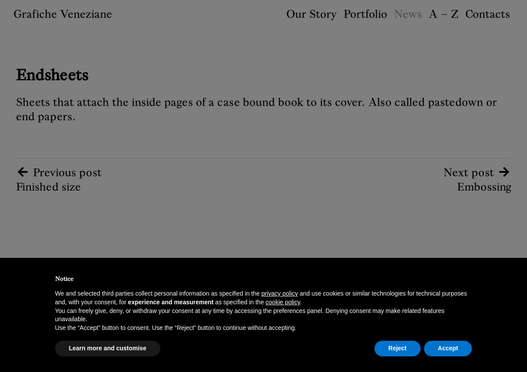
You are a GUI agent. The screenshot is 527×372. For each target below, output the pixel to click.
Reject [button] (397, 348)
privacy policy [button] (280, 293)
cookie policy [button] (282, 302)
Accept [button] (448, 348)
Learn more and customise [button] (107, 348)
